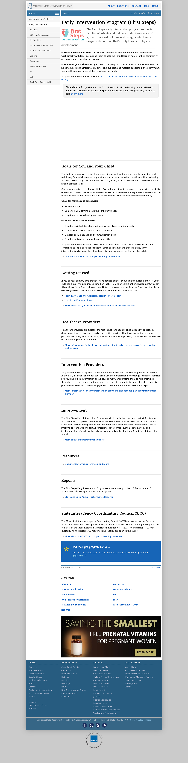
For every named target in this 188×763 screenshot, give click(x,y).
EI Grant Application (39, 35)
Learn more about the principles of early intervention (93, 256)
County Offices (35, 677)
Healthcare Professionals (41, 45)
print (67, 13)
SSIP (32, 77)
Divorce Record (100, 686)
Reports (33, 56)
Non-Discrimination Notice (73, 690)
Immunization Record (103, 693)
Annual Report (132, 667)
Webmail (33, 708)
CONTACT (136, 6)
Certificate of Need (102, 673)
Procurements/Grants (39, 693)
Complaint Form (100, 680)
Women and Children (41, 19)
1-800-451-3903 (131, 290)
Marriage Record (101, 703)
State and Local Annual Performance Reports (89, 496)
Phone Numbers (69, 693)
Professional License (102, 706)
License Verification (102, 699)
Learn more (77, 93)
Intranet (32, 702)
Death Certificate (101, 683)
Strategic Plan (131, 683)
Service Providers (38, 66)
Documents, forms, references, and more (87, 463)
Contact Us (66, 670)
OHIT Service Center (38, 705)
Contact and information (140, 720)
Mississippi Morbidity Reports (139, 677)
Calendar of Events (70, 667)
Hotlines (65, 677)
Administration (36, 670)
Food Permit (99, 690)
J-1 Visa (96, 696)
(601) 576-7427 (79, 290)
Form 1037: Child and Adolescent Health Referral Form (93, 295)
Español (134, 13)
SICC (32, 71)
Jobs (31, 683)
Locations (33, 686)
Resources (34, 61)
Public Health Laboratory (40, 690)
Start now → (79, 555)
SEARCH (155, 6)
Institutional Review (38, 680)
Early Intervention (38, 24)
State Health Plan (133, 680)
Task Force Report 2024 (40, 82)
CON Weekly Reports (135, 670)
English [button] (156, 13)
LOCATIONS (123, 6)
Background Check (102, 667)
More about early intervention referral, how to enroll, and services (100, 305)
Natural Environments (40, 50)
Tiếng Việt (145, 13)
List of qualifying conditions (79, 300)
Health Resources (69, 673)
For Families (35, 40)
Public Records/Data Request (106, 709)
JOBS (146, 6)
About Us (34, 29)
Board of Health (36, 673)
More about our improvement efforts (85, 439)
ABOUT (111, 6)
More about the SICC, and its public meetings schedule (93, 536)
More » (32, 696)
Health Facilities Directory (137, 673)
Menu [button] (44, 13)
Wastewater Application (104, 713)
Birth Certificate (100, 670)
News (64, 686)
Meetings (65, 683)
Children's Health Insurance (106, 677)
